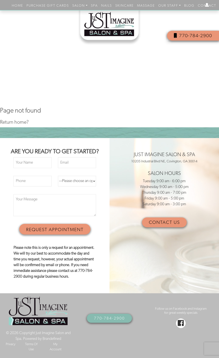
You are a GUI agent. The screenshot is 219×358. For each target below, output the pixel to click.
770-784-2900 (193, 35)
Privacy (10, 344)
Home (17, 5)
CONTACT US (164, 222)
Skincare (124, 5)
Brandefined (52, 339)
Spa (94, 5)
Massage (146, 5)
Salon (78, 5)
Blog (189, 5)
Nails (106, 5)
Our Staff (168, 5)
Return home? (14, 122)
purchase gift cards (48, 5)
